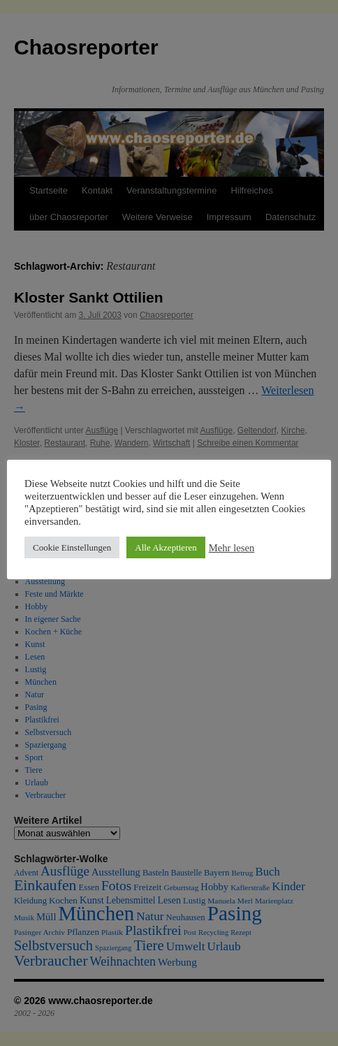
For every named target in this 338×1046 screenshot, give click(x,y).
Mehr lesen (232, 547)
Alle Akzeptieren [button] (165, 547)
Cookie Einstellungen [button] (72, 547)
